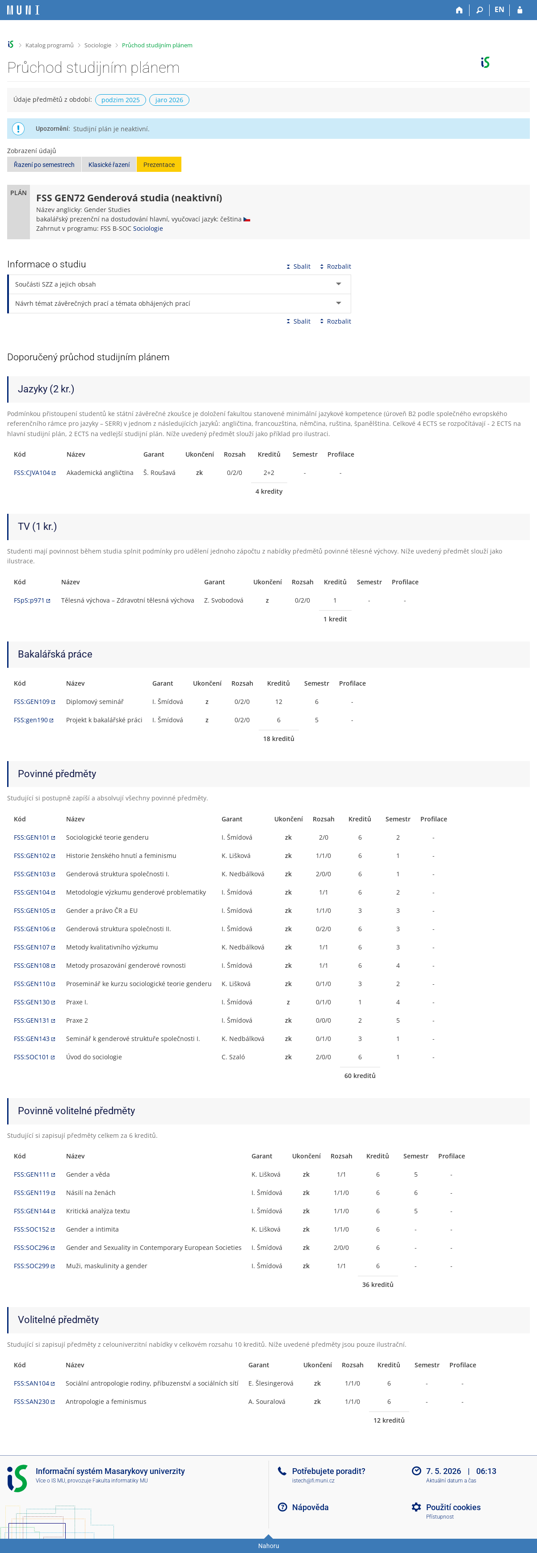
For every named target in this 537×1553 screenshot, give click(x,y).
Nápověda (310, 1507)
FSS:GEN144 (32, 1211)
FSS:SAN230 (31, 1401)
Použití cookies (453, 1507)
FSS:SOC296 (31, 1247)
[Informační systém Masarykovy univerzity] (23, 10)
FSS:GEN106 (32, 928)
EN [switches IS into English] (499, 9)
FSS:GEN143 (32, 1038)
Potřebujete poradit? (328, 1471)
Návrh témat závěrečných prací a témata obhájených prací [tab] (102, 303)
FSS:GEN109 (32, 701)
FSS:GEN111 (32, 1174)
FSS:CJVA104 (32, 472)
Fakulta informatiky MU (120, 1481)
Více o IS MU (50, 1481)
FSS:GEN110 (32, 983)
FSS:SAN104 (31, 1383)
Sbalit (297, 266)
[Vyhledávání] (480, 10)
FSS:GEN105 (32, 910)
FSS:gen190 (31, 720)
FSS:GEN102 (32, 855)
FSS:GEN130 (32, 1002)
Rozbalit (334, 266)
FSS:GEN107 (32, 947)
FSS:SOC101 (31, 1057)
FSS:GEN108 (32, 965)
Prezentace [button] (159, 164)
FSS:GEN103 (32, 874)
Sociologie (97, 45)
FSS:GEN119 (32, 1192)
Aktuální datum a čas (451, 1481)
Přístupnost (440, 1517)
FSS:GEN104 (32, 892)
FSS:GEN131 (32, 1020)
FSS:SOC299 (31, 1266)
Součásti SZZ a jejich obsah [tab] (55, 284)
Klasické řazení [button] (109, 164)
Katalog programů (49, 45)
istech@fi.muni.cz (313, 1481)
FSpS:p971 (29, 600)
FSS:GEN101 (32, 837)
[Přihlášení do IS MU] (520, 10)
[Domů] (459, 10)
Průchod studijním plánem (157, 45)
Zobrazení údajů (31, 150)
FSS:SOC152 (31, 1229)
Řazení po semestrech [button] (44, 164)
